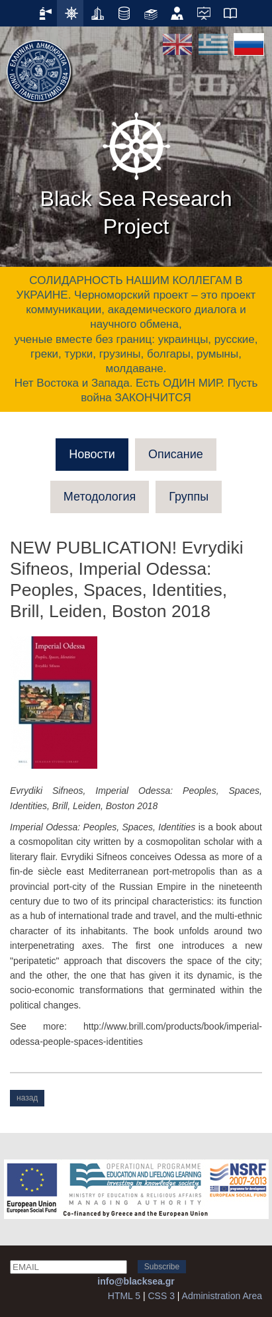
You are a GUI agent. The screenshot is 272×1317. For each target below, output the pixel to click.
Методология (100, 496)
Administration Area (222, 1296)
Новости (92, 454)
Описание (175, 454)
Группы (188, 496)
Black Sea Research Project (136, 172)
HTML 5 (124, 1296)
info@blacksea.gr (135, 1281)
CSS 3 (161, 1296)
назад (27, 1097)
